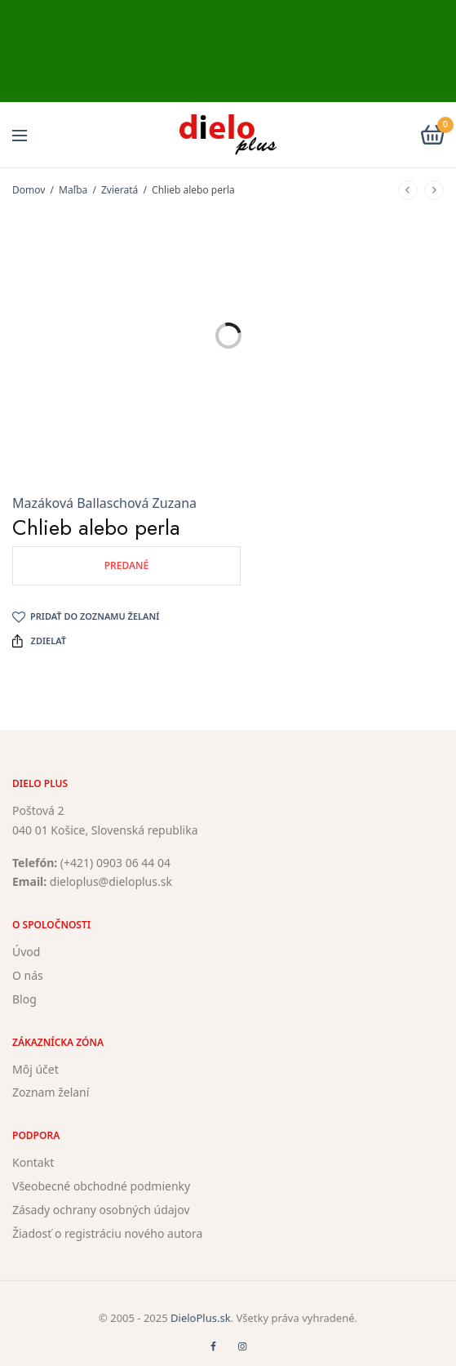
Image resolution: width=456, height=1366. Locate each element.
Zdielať (39, 640)
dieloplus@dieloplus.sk (111, 881)
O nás (27, 975)
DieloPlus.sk (200, 1317)
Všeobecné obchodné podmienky (101, 1186)
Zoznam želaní (50, 1092)
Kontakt (33, 1162)
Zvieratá (119, 190)
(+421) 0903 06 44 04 (115, 862)
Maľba (73, 190)
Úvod (26, 951)
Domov (28, 190)
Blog (24, 998)
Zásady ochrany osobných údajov (101, 1209)
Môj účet (35, 1068)
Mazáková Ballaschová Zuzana (104, 503)
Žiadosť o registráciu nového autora (107, 1232)
